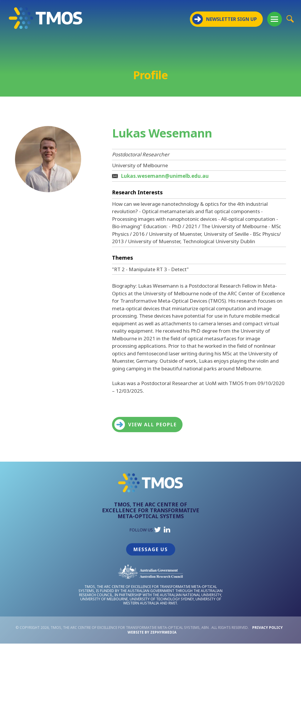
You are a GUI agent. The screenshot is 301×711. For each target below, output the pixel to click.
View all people (145, 424)
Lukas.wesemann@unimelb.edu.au (165, 176)
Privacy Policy (267, 627)
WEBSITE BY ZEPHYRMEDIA (152, 632)
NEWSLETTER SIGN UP (224, 19)
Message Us (150, 549)
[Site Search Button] (290, 18)
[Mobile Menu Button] (274, 19)
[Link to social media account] (157, 531)
